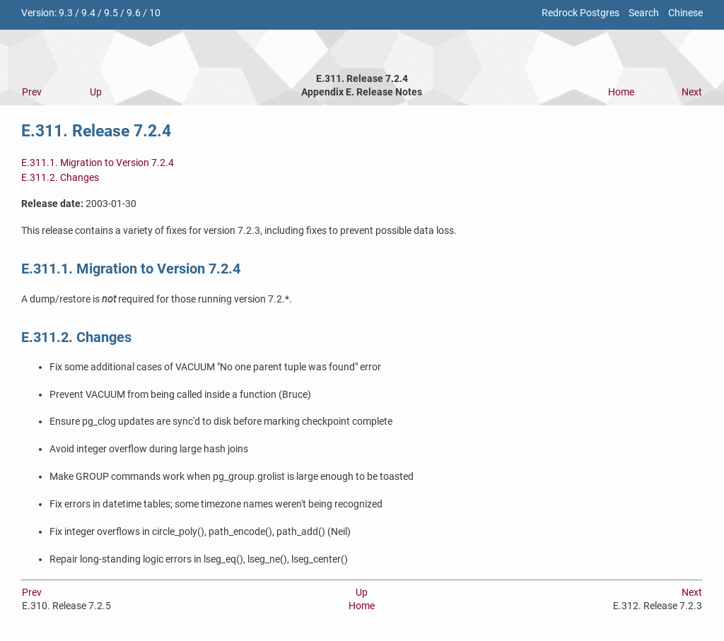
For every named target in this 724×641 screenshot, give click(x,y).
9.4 (88, 13)
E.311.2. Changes (60, 178)
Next (692, 92)
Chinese (685, 13)
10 (154, 13)
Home (621, 92)
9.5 (111, 13)
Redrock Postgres (580, 13)
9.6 (134, 13)
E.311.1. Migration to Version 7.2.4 (97, 163)
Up (96, 92)
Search (644, 13)
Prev (32, 92)
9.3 (66, 13)
